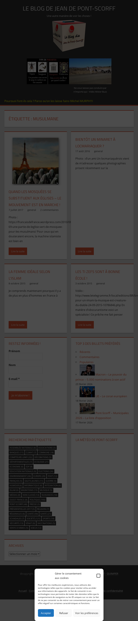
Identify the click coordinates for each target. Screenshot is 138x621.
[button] (98, 575)
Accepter (46, 613)
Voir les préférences (86, 613)
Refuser (63, 613)
